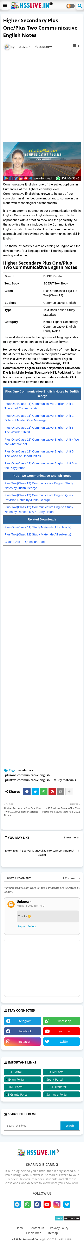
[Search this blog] (32, 1125)
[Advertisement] (42, 97)
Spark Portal (54, 1079)
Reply (21, 926)
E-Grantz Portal (17, 1094)
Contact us (37, 1228)
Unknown (24, 902)
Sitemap (52, 1233)
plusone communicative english (27, 775)
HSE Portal (14, 1072)
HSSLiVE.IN (65, 1239)
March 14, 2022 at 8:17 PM (31, 905)
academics (25, 770)
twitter (64, 1041)
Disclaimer (33, 1233)
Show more (71, 837)
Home (20, 1228)
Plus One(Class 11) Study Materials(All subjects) (38, 527)
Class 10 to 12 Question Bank (25, 541)
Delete (32, 926)
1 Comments (71, 878)
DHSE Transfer (56, 1087)
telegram (25, 1021)
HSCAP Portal (55, 1072)
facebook (25, 1031)
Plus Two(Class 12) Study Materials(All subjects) (38, 534)
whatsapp (64, 1021)
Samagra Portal (56, 1094)
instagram (25, 1041)
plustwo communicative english (27, 780)
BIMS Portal (15, 1087)
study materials (65, 780)
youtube (64, 1031)
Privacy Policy (59, 1228)
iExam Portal (16, 1079)
